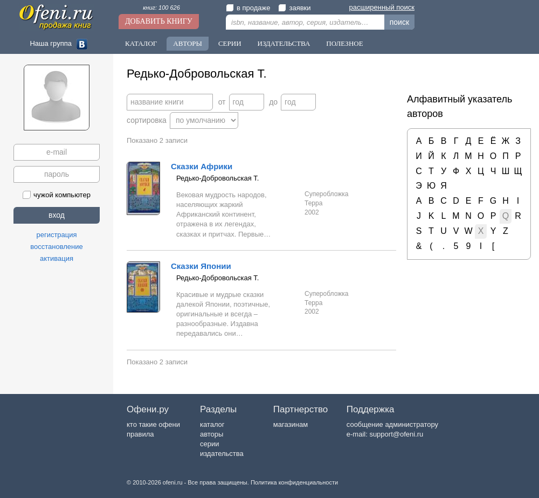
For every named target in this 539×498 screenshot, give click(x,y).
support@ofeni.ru (396, 434)
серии (209, 444)
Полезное (344, 43)
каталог (212, 424)
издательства (222, 453)
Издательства (284, 43)
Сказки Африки (201, 166)
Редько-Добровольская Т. (217, 178)
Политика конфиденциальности (294, 482)
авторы (211, 434)
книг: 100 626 (161, 7)
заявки (294, 8)
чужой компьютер (57, 195)
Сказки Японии (201, 266)
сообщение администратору (392, 424)
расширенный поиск (381, 7)
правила (140, 434)
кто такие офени (153, 424)
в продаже (248, 8)
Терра (313, 203)
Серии (229, 43)
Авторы (187, 43)
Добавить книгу (158, 21)
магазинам (290, 424)
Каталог (141, 43)
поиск (399, 22)
